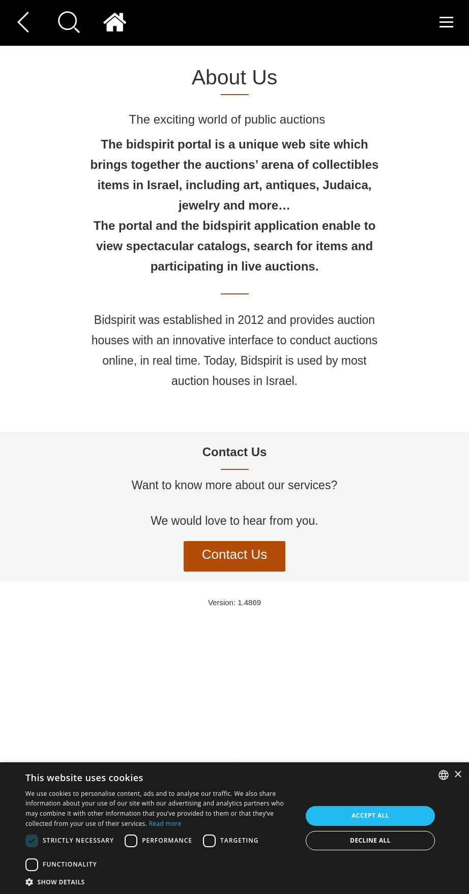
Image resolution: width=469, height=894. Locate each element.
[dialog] (234, 828)
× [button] (457, 775)
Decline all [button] (370, 840)
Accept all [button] (370, 815)
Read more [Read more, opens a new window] (165, 823)
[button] (159, 881)
